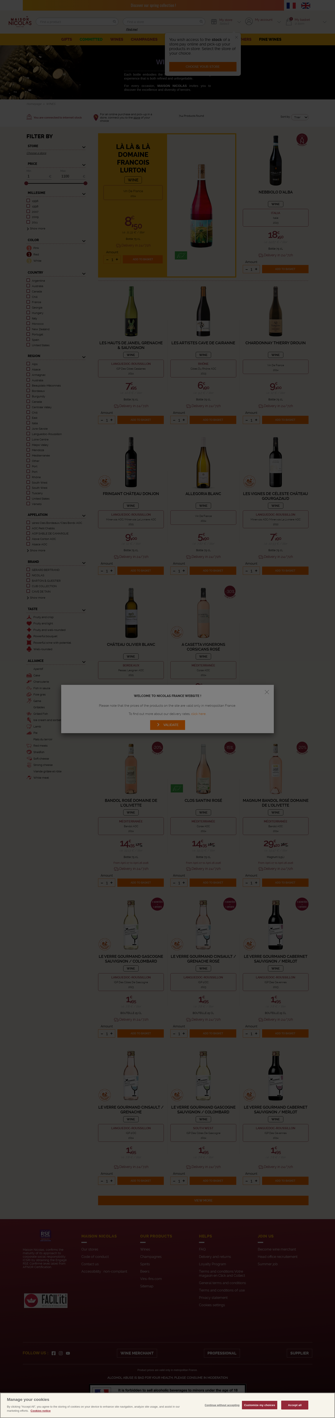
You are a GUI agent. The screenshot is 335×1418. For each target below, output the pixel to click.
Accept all (295, 1408)
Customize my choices (259, 1408)
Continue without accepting (222, 1408)
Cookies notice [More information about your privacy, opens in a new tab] (41, 1414)
